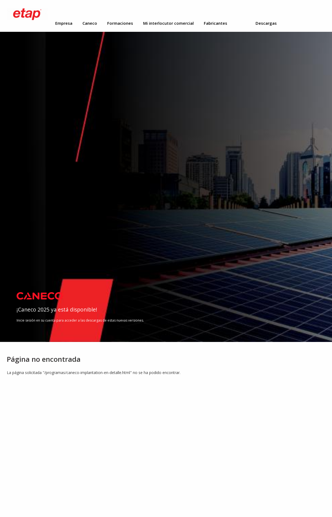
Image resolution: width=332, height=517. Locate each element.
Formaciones (120, 23)
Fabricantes (215, 23)
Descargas (266, 23)
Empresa (63, 23)
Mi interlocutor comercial (168, 23)
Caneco (89, 23)
